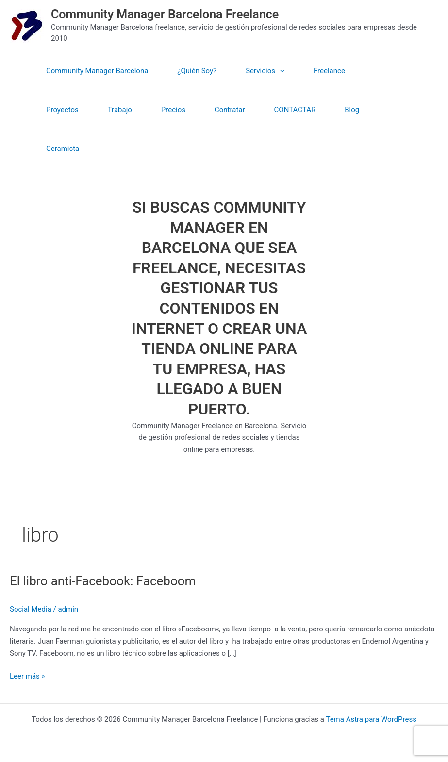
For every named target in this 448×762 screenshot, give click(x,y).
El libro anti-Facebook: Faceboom (103, 581)
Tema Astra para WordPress (371, 719)
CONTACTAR (295, 109)
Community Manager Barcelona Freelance (165, 14)
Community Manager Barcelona (97, 70)
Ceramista (62, 148)
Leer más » (27, 675)
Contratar (230, 109)
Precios (173, 109)
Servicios (265, 70)
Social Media (30, 609)
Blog (352, 109)
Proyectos (62, 109)
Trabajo (120, 109)
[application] (279, 70)
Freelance (329, 70)
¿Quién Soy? (196, 70)
